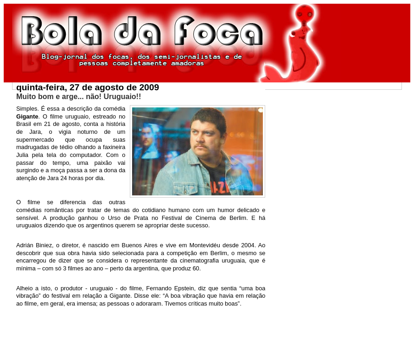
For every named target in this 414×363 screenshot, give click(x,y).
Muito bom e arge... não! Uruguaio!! (78, 96)
